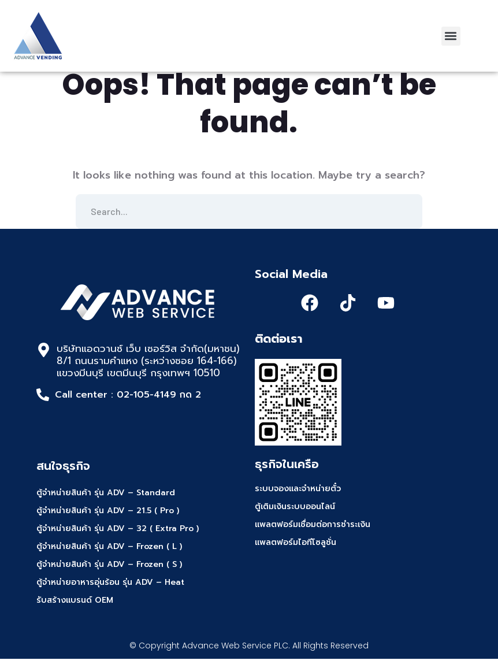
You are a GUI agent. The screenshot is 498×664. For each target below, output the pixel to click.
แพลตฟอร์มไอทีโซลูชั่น (295, 548)
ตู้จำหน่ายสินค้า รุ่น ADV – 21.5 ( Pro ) (107, 516)
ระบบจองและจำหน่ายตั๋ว (298, 494)
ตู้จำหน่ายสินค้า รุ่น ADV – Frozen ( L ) (109, 552)
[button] (450, 36)
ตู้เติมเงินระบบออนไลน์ (295, 512)
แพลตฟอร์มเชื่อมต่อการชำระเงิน (312, 530)
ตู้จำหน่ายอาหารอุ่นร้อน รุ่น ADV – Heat (110, 587)
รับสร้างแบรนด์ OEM (74, 605)
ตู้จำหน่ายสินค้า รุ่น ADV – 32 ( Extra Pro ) (117, 534)
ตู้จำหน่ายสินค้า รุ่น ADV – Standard (105, 498)
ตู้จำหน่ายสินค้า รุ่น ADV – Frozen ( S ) (109, 569)
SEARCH (405, 216)
